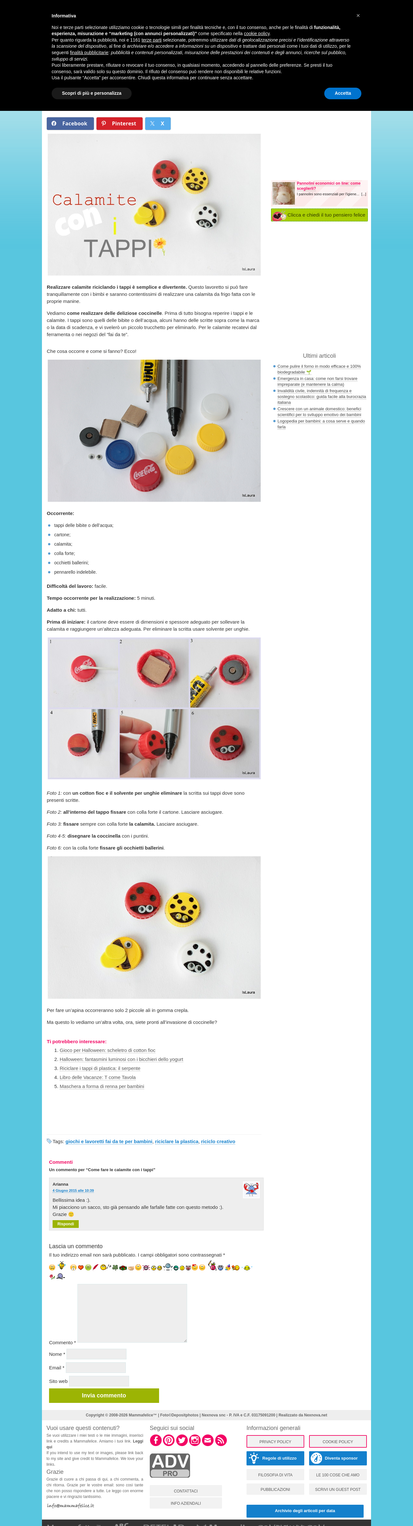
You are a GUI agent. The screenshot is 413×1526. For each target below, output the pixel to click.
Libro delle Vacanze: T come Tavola (98, 1077)
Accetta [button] (343, 93)
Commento (62, 1342)
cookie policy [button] (256, 33)
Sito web (58, 1381)
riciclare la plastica (176, 1141)
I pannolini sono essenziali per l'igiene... (329, 194)
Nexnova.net (315, 1415)
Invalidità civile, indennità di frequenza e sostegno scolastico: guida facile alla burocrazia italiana (321, 396)
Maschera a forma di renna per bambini (102, 1086)
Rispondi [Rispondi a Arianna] (65, 1224)
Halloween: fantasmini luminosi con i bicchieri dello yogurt (121, 1059)
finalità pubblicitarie (89, 52)
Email (57, 1367)
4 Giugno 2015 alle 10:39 (73, 1190)
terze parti (152, 40)
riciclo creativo (218, 1141)
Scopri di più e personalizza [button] (91, 93)
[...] (363, 194)
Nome (57, 1354)
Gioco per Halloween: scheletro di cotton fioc (108, 1050)
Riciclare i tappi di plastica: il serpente (100, 1068)
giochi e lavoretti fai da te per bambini (108, 1141)
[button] (358, 15)
